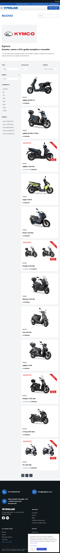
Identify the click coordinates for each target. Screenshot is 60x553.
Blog (33, 518)
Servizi (34, 515)
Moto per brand (7, 537)
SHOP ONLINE (53, 8)
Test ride (4, 539)
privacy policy (33, 543)
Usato (3, 534)
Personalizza (33, 545)
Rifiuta (33, 549)
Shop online (6, 542)
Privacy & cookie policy (39, 523)
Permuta (35, 532)
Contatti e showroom (38, 520)
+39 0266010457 (53, 4)
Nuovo (4, 532)
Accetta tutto (41, 549)
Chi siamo (35, 513)
